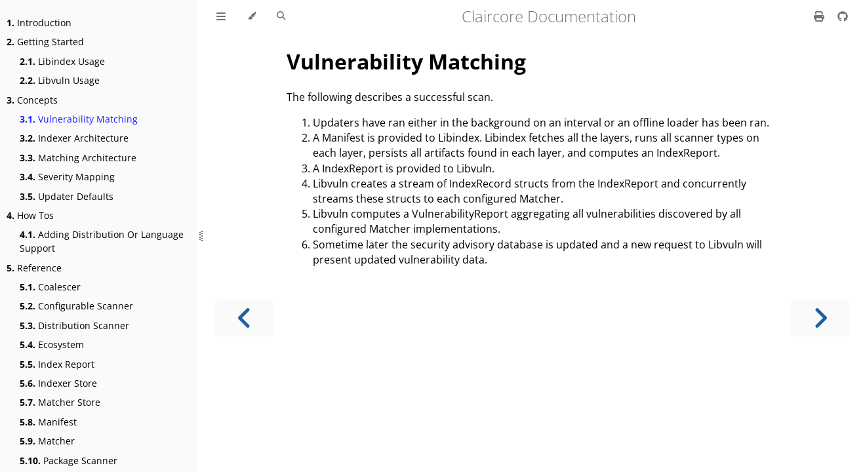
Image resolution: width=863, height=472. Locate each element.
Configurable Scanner (76, 306)
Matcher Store (60, 402)
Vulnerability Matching (79, 119)
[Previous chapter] (244, 318)
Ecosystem (52, 344)
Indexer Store (58, 383)
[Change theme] (251, 16)
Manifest (48, 422)
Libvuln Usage (60, 80)
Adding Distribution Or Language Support (102, 241)
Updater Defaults (66, 196)
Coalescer (50, 287)
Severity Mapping (67, 176)
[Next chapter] (820, 318)
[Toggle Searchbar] (281, 16)
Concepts (32, 100)
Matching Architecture (78, 157)
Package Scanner (68, 460)
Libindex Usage (62, 61)
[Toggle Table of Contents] (221, 16)
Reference (34, 268)
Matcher (47, 441)
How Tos (30, 215)
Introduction (39, 22)
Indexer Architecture (74, 138)
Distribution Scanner (74, 325)
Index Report (57, 364)
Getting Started (45, 41)
